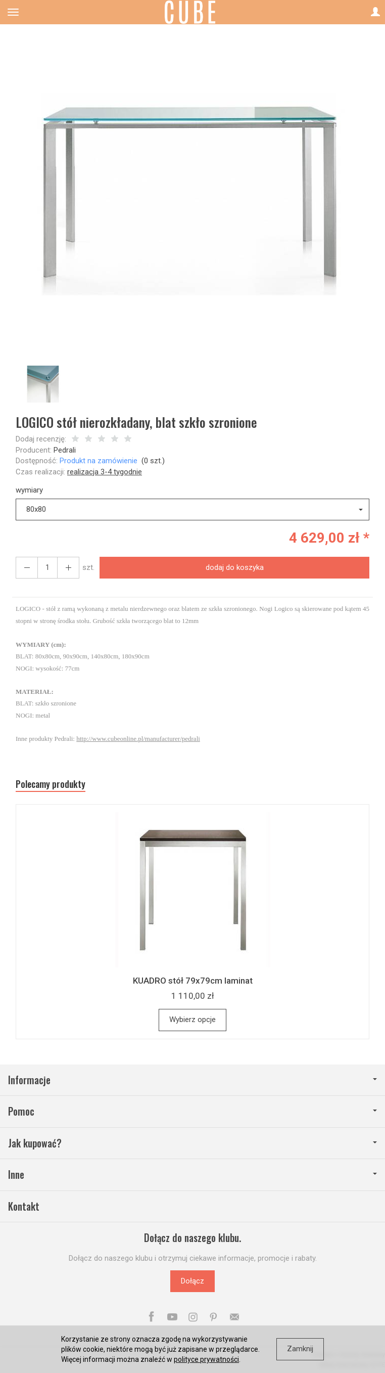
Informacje (192, 1080)
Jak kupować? (192, 1143)
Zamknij (300, 1348)
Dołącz (192, 1281)
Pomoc (192, 1111)
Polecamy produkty (50, 784)
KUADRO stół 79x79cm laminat (193, 981)
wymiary (29, 490)
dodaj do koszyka (235, 567)
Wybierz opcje (192, 1019)
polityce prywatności (206, 1359)
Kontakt (23, 1206)
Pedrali (65, 450)
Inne (192, 1174)
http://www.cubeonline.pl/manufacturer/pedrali (138, 738)
